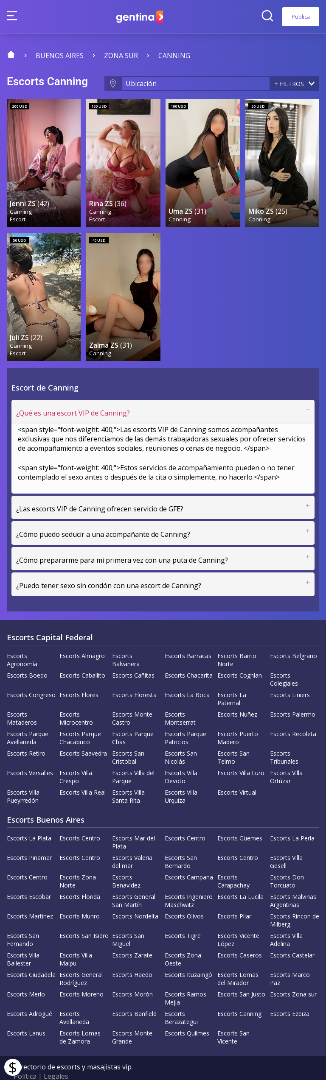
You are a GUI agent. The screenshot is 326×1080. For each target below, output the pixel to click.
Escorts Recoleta (293, 717)
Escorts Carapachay (233, 865)
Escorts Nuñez (237, 698)
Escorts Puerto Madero (237, 721)
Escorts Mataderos (22, 702)
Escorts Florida (79, 880)
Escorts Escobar (29, 880)
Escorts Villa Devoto (181, 760)
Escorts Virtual (236, 776)
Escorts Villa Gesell (286, 845)
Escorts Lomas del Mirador (238, 962)
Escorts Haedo (132, 958)
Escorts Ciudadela (31, 958)
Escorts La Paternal (231, 682)
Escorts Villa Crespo (75, 760)
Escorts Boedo (27, 659)
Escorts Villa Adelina (286, 923)
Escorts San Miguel (128, 923)
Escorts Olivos (184, 900)
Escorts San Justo (241, 978)
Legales (56, 1059)
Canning (174, 55)
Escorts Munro (79, 900)
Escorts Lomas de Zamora (80, 1021)
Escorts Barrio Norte (236, 643)
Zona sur (121, 55)
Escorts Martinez (30, 900)
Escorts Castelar (292, 939)
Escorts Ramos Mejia (185, 982)
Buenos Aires (60, 55)
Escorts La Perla (292, 822)
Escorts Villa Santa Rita (128, 780)
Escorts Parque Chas (133, 721)
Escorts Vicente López (238, 923)
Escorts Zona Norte (77, 865)
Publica (301, 16)
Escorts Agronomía (22, 643)
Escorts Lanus (26, 1017)
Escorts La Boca (187, 678)
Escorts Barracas (188, 639)
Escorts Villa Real (82, 776)
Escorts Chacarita (189, 659)
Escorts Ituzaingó (188, 958)
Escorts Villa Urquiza (181, 780)
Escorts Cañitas (133, 659)
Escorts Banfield (134, 997)
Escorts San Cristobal (128, 741)
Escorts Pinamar (29, 841)
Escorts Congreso (31, 678)
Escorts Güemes (239, 822)
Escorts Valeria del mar (132, 845)
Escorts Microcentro (76, 702)
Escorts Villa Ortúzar (286, 760)
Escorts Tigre (183, 919)
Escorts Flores (78, 678)
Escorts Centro (79, 822)
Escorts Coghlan (239, 659)
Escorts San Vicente (233, 1021)
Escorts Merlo (26, 978)
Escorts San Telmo (233, 741)
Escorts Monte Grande (132, 1021)
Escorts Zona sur (293, 978)
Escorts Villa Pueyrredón (23, 780)
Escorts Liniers (290, 678)
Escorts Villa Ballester (23, 943)
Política (25, 1059)
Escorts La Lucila (240, 880)
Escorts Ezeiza (289, 997)
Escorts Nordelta (135, 900)
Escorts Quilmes (187, 1017)
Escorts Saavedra (83, 737)
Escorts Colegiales (284, 663)
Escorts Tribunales (284, 741)
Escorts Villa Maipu (75, 943)
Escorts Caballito (82, 659)
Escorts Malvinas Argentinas (293, 884)
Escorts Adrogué (29, 997)
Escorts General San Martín (133, 884)
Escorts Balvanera (126, 643)
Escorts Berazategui (181, 1001)
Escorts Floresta (134, 678)
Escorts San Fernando (23, 923)
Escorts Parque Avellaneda (27, 721)
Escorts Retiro (26, 737)
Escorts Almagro (82, 639)
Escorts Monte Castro (132, 702)
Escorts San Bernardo (181, 845)
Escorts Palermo (292, 698)
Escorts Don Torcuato (287, 865)
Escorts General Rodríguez (81, 962)
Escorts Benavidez (126, 865)
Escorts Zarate (132, 939)
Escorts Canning (239, 997)
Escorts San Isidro (84, 919)
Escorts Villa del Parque (133, 760)
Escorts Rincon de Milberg (294, 904)
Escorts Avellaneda (74, 1001)
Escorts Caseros (239, 939)
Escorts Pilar (234, 900)
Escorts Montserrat (180, 702)
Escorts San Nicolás (181, 741)
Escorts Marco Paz (290, 962)
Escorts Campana (189, 861)
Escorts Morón (132, 978)
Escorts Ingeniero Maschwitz (189, 884)
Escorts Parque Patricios (185, 721)
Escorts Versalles (30, 756)
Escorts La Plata (29, 822)
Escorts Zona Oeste (183, 943)
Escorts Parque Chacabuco (80, 721)
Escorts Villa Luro (240, 756)
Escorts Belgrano (293, 639)
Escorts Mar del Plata (133, 826)
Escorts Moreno (81, 978)
